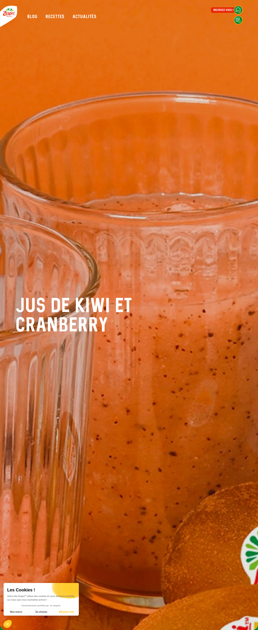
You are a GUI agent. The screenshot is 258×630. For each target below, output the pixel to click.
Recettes (55, 16)
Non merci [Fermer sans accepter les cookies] (16, 611)
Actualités (85, 16)
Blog (32, 16)
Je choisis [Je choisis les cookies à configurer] (41, 611)
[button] (7, 624)
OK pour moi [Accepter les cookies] (66, 611)
